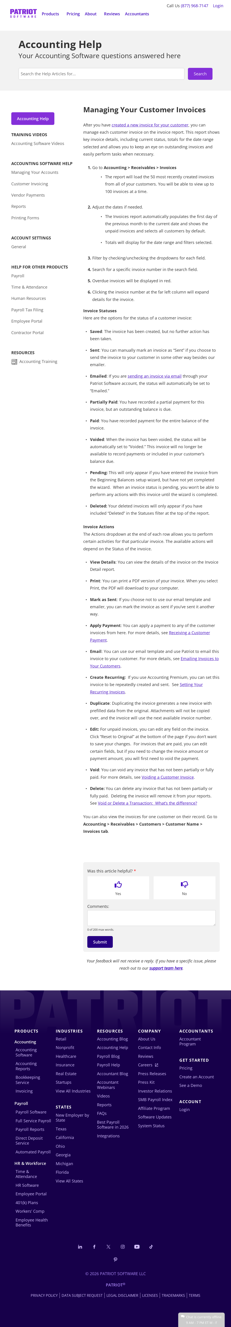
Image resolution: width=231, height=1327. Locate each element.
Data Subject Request (82, 1295)
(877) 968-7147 (194, 5)
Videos (103, 1096)
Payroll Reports (30, 1129)
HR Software (27, 1185)
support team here (165, 968)
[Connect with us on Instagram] (122, 1246)
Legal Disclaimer (122, 1295)
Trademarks (173, 1295)
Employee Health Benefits (32, 1222)
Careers (145, 1065)
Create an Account (196, 1076)
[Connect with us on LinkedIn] (80, 1246)
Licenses (150, 1295)
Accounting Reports (26, 1066)
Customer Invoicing (29, 184)
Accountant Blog (112, 1073)
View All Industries (73, 1091)
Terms (194, 1295)
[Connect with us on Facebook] (94, 1246)
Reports (18, 206)
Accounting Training (38, 362)
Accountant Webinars (107, 1084)
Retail (61, 1039)
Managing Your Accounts (34, 172)
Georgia (63, 1154)
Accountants (137, 13)
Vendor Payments (28, 195)
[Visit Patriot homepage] (23, 14)
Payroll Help (108, 1065)
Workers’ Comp (30, 1211)
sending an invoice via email (155, 376)
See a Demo (190, 1085)
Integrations (108, 1136)
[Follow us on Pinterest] (115, 1259)
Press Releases (152, 1073)
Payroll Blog (108, 1056)
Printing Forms (25, 218)
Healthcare (66, 1056)
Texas (61, 1129)
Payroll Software (31, 1112)
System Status (151, 1125)
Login (218, 5)
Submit (100, 942)
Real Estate (66, 1073)
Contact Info (149, 1047)
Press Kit (146, 1082)
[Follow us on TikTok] (151, 1246)
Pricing (73, 13)
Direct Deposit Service (29, 1140)
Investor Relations (155, 1091)
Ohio (60, 1146)
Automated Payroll (33, 1152)
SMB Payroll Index (155, 1099)
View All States (69, 1181)
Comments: (98, 906)
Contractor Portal (27, 332)
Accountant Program (190, 1041)
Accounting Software (26, 1052)
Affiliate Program (154, 1108)
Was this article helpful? (111, 871)
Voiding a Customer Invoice (168, 777)
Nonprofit (65, 1047)
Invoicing (24, 1091)
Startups (64, 1082)
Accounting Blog (112, 1039)
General (18, 247)
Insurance (65, 1065)
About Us (146, 1039)
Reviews (112, 13)
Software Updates (155, 1117)
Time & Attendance (29, 287)
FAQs (102, 1113)
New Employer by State (72, 1117)
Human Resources (28, 298)
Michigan (64, 1163)
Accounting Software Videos (37, 144)
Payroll (17, 276)
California (65, 1137)
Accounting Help (33, 118)
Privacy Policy (44, 1295)
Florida (62, 1172)
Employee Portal (26, 321)
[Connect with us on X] (108, 1246)
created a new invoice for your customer (150, 125)
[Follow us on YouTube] (137, 1246)
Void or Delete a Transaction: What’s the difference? (147, 803)
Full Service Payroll (33, 1120)
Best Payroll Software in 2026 (113, 1124)
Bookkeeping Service (28, 1079)
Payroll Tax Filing (27, 310)
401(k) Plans (27, 1202)
